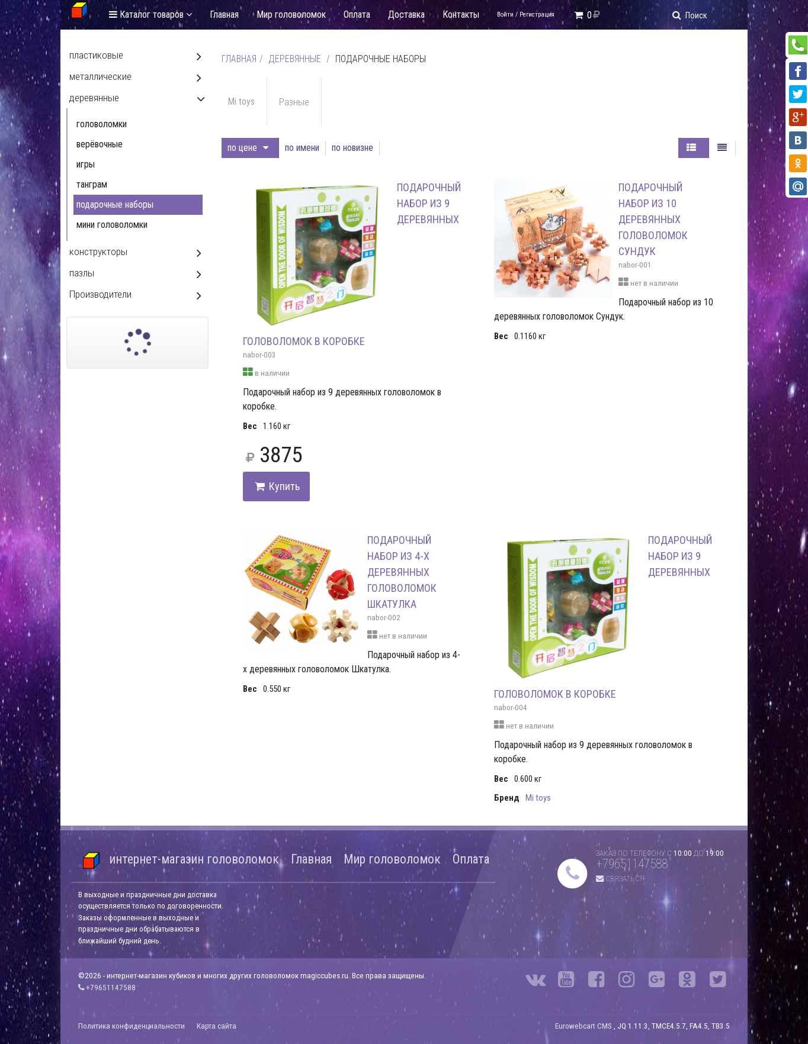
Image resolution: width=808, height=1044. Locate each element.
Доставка (406, 14)
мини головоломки (112, 224)
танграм (91, 184)
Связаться (620, 878)
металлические (100, 76)
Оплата (357, 14)
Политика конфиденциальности (131, 1026)
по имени (302, 147)
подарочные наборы (114, 204)
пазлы (81, 273)
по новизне (352, 147)
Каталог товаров (150, 14)
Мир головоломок (291, 14)
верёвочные (99, 144)
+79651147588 (632, 863)
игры (85, 164)
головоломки (101, 124)
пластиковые (96, 55)
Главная (224, 14)
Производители (100, 294)
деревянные (294, 59)
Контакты (461, 14)
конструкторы (98, 251)
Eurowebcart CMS (583, 1026)
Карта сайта (216, 1026)
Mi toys (241, 101)
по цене (247, 147)
